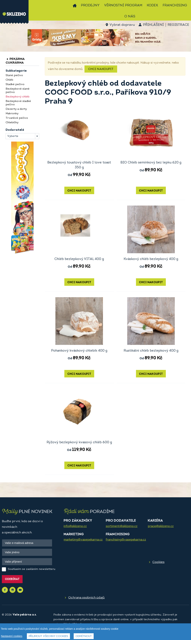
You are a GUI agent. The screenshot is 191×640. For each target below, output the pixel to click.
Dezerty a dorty (16, 109)
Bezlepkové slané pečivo (17, 91)
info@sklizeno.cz (75, 526)
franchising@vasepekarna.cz (126, 539)
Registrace (178, 25)
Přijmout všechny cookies (48, 636)
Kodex (152, 5)
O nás (129, 16)
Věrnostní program (123, 5)
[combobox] (22, 136)
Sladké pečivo (15, 84)
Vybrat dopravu (122, 25)
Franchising (175, 5)
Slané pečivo (14, 75)
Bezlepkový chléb (17, 96)
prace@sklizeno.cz (161, 526)
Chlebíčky (12, 122)
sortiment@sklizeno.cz (121, 526)
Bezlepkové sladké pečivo (18, 103)
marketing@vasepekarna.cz (83, 539)
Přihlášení (153, 25)
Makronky (12, 113)
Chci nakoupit (100, 69)
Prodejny (90, 5)
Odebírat (12, 579)
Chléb (9, 80)
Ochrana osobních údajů (86, 597)
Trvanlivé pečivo (17, 118)
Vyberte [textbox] (12, 136)
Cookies (158, 562)
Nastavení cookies (11, 636)
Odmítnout (84, 636)
